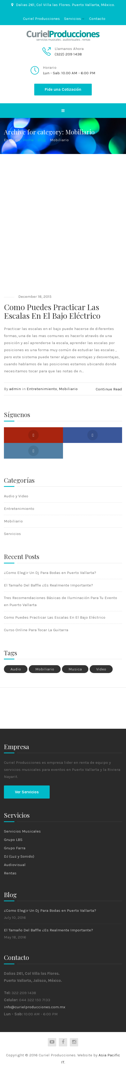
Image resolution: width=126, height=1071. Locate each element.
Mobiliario (68, 388)
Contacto (97, 18)
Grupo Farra (14, 848)
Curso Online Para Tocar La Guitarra (36, 630)
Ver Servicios (27, 792)
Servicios (72, 18)
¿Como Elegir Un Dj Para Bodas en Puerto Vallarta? (50, 572)
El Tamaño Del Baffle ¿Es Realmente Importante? (48, 585)
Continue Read (109, 389)
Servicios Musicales (22, 831)
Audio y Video (16, 496)
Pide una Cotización (63, 89)
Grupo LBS (13, 839)
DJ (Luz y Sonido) (19, 856)
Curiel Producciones (41, 18)
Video (101, 669)
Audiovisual (15, 864)
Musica (75, 669)
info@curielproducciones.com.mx (34, 1007)
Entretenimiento (42, 388)
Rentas (10, 873)
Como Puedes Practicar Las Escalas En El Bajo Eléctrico (52, 311)
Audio (15, 669)
